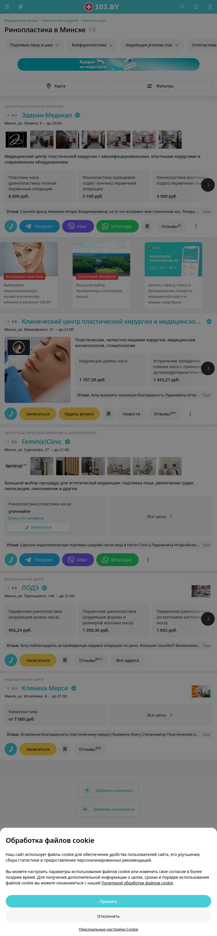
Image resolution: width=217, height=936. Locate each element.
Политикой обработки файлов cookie (137, 883)
